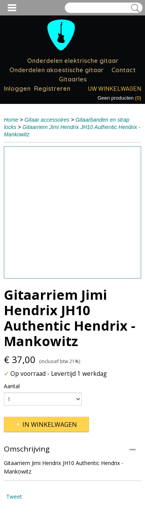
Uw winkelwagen (114, 88)
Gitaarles (73, 79)
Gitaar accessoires (46, 120)
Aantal (12, 386)
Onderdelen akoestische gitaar (56, 70)
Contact (123, 70)
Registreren (52, 88)
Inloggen (17, 88)
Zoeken (134, 8)
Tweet (14, 496)
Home (11, 120)
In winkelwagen (49, 424)
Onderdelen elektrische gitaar (72, 61)
